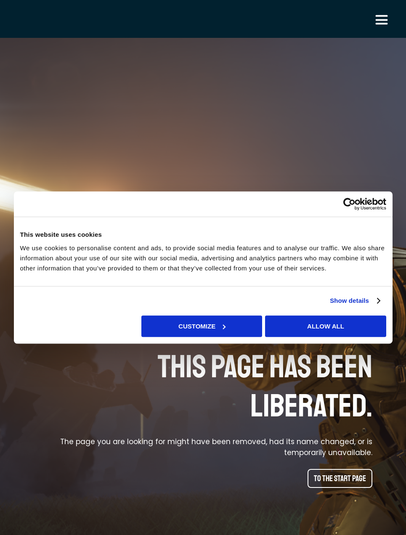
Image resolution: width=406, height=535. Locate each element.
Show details (349, 300)
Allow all (325, 326)
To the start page (340, 479)
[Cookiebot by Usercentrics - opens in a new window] (349, 204)
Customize (202, 326)
